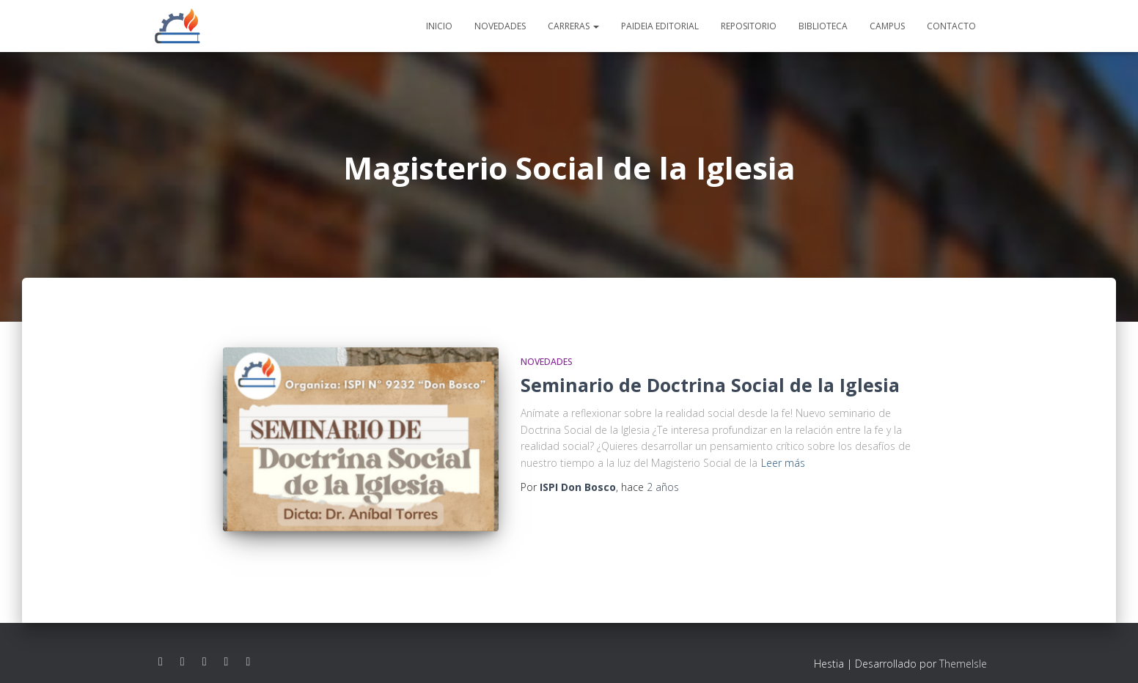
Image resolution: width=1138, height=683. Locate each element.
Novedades (500, 26)
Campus (887, 26)
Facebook (160, 648)
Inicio (439, 26)
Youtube (204, 648)
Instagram (182, 648)
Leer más (783, 463)
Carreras (573, 26)
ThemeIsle (963, 650)
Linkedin (226, 648)
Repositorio (749, 26)
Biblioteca (823, 26)
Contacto (951, 26)
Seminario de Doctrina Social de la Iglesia (710, 384)
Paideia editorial (660, 26)
